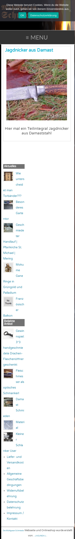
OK (22, 15)
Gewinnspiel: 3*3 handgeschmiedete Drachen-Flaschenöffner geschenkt (13, 347)
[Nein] (70, 11)
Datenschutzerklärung (43, 15)
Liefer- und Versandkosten (15, 462)
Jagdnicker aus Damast (29, 50)
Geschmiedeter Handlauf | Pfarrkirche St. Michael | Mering (13, 241)
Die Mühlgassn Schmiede (13, 531)
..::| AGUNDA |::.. (40, 536)
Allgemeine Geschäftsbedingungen (15, 479)
